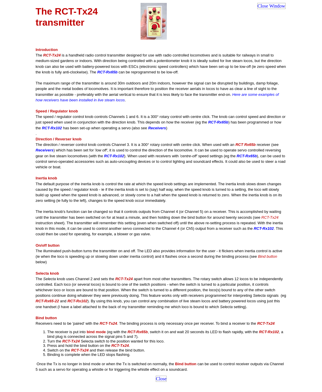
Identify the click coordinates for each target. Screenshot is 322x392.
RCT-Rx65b (107, 72)
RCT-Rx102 (52, 128)
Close (161, 378)
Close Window (271, 5)
